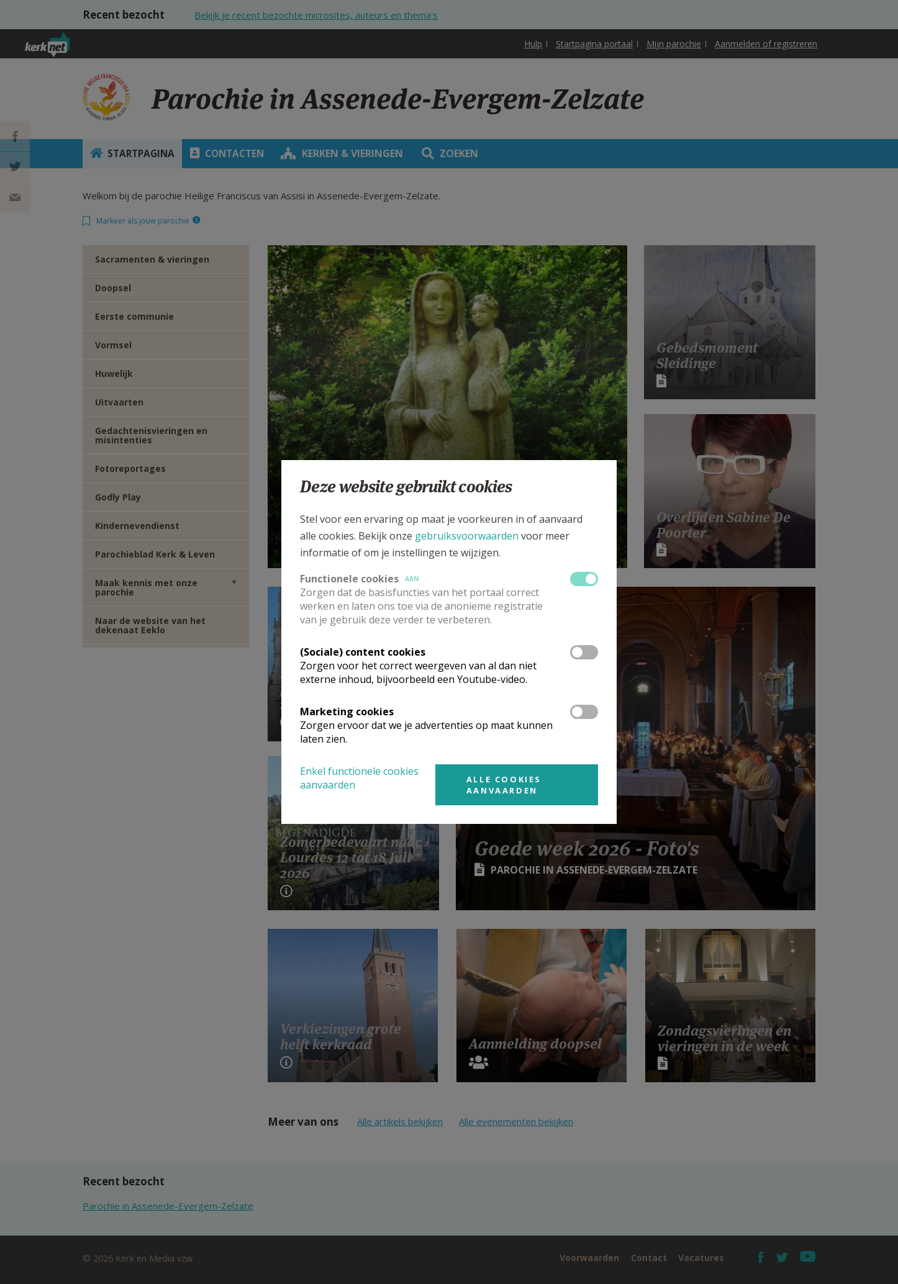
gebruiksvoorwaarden (467, 536)
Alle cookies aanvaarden (504, 785)
